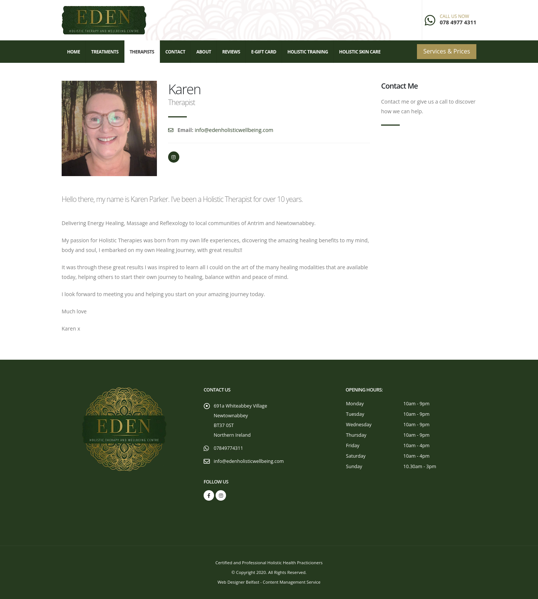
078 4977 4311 (458, 22)
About (203, 52)
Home (73, 52)
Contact (175, 52)
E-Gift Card (263, 52)
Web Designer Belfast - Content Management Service (269, 582)
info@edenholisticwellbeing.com (234, 129)
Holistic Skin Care (360, 52)
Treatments (104, 52)
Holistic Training (307, 52)
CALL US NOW (454, 16)
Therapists (142, 52)
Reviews (231, 52)
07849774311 (228, 448)
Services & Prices (446, 51)
